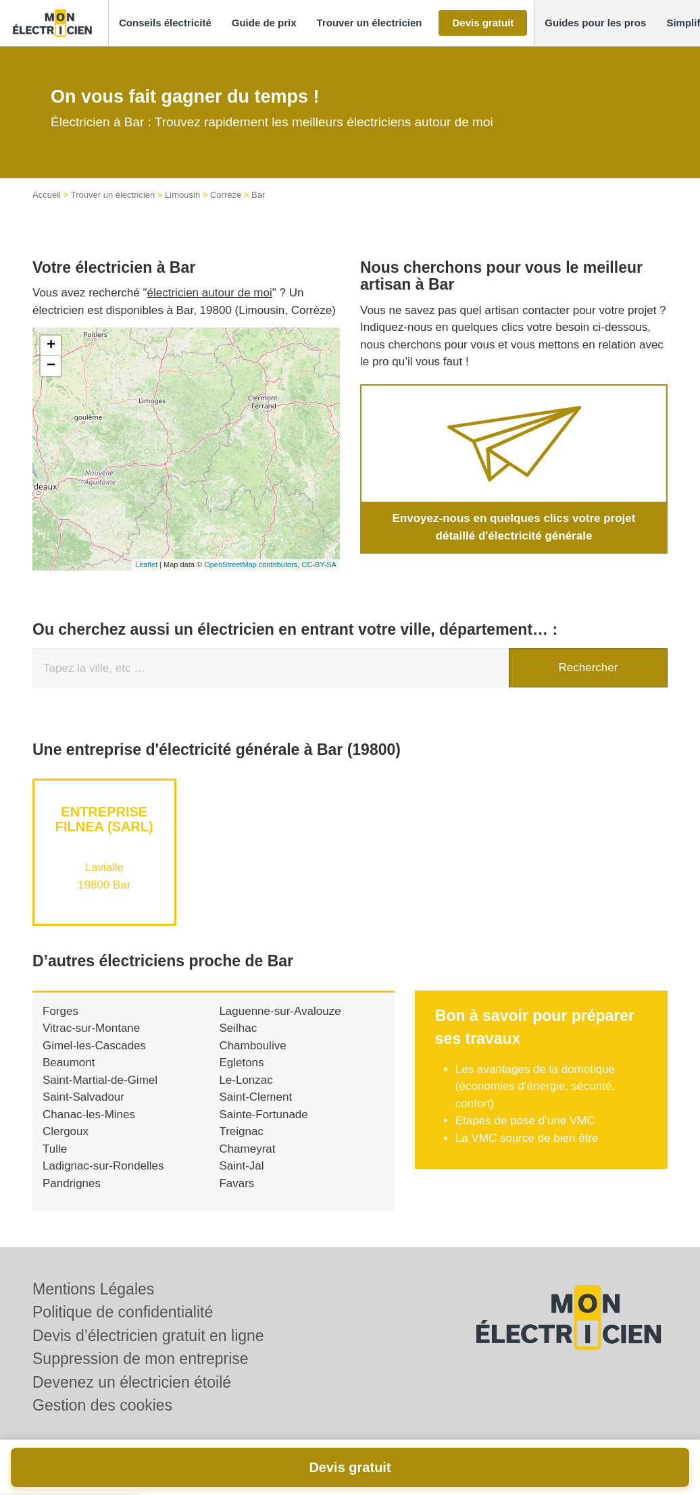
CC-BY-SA (318, 564)
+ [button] (51, 346)
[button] (165, 23)
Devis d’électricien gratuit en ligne (148, 1335)
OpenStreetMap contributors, (252, 564)
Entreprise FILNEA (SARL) (104, 819)
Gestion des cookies (102, 1405)
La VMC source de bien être (527, 1138)
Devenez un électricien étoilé (131, 1382)
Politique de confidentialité (122, 1312)
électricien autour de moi (209, 292)
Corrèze (225, 195)
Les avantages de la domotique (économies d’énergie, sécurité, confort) (535, 1086)
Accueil (46, 195)
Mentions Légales (93, 1289)
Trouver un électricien (113, 195)
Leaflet (146, 564)
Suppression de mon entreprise (140, 1358)
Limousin (182, 195)
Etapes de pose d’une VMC (525, 1120)
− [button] (51, 366)
